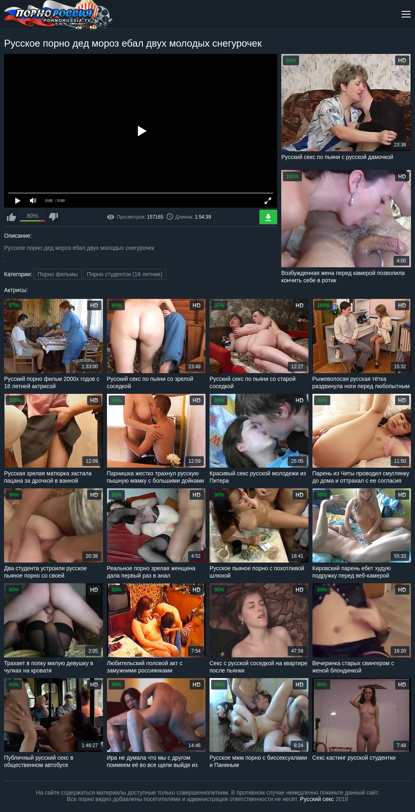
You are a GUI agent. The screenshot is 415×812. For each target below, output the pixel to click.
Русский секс (317, 799)
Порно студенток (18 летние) (125, 274)
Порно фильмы (57, 274)
